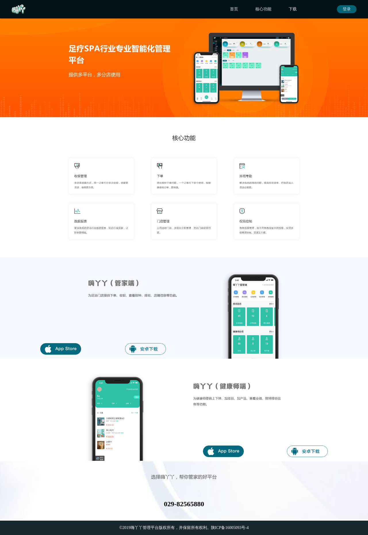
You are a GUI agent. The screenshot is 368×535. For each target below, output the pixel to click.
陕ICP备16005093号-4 (230, 528)
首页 (234, 9)
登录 (347, 9)
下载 (293, 9)
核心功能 (263, 9)
